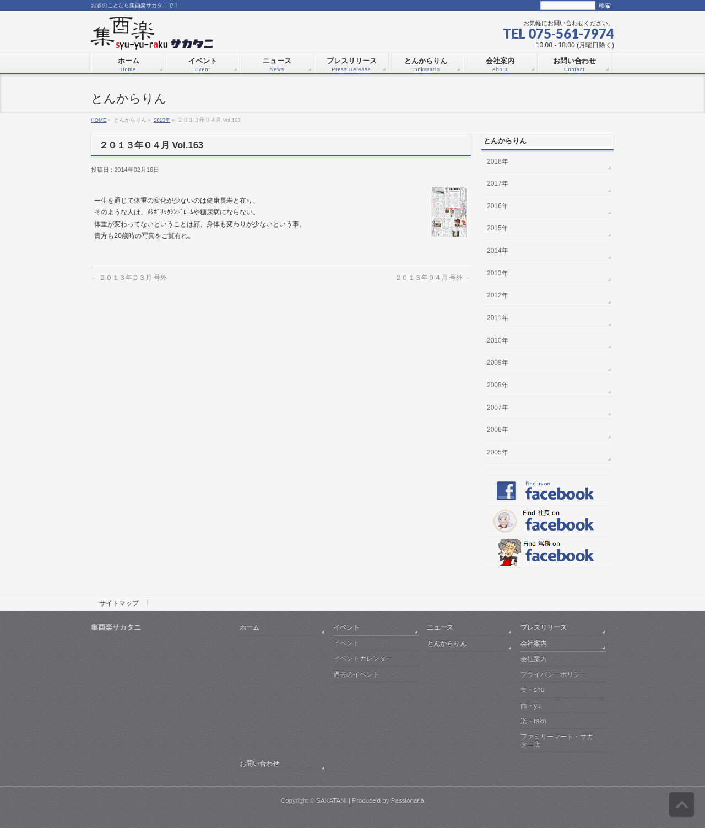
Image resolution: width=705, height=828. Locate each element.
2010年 (497, 340)
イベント (346, 627)
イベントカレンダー (363, 658)
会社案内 (533, 643)
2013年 (162, 120)
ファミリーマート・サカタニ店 (556, 740)
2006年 (497, 430)
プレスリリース (543, 627)
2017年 (497, 183)
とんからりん (447, 643)
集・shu (532, 690)
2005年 (497, 452)
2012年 (497, 295)
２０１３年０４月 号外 (433, 277)
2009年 (497, 362)
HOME (98, 120)
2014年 (497, 251)
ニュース (440, 627)
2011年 (497, 318)
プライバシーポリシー (553, 674)
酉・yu (530, 706)
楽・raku (533, 721)
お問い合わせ (259, 763)
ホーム (249, 627)
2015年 (497, 228)
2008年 (497, 385)
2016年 (497, 206)
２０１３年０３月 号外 (129, 277)
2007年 (497, 408)
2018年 (497, 161)
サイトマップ (119, 603)
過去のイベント (356, 674)
